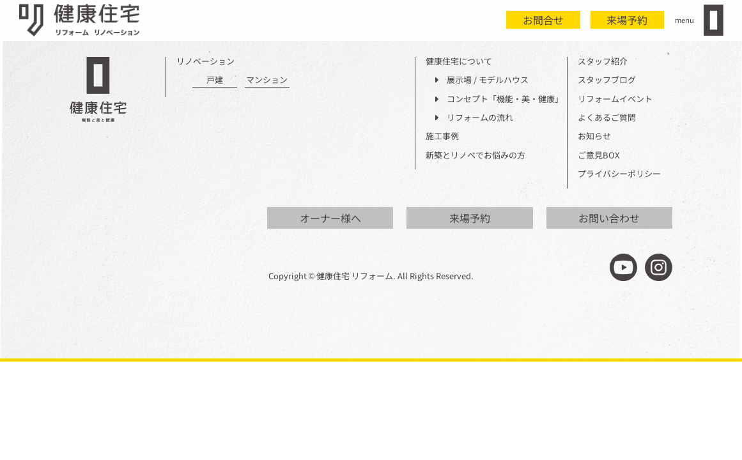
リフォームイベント (615, 99)
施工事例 (442, 136)
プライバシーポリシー (619, 174)
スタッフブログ (607, 80)
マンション (267, 80)
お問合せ (543, 19)
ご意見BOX (598, 155)
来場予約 (627, 19)
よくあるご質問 (607, 118)
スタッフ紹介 (603, 61)
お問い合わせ (609, 218)
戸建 (214, 80)
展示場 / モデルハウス (481, 80)
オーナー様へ (330, 218)
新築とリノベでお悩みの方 (475, 155)
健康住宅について (459, 61)
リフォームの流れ (473, 118)
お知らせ (594, 136)
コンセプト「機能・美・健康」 (498, 99)
